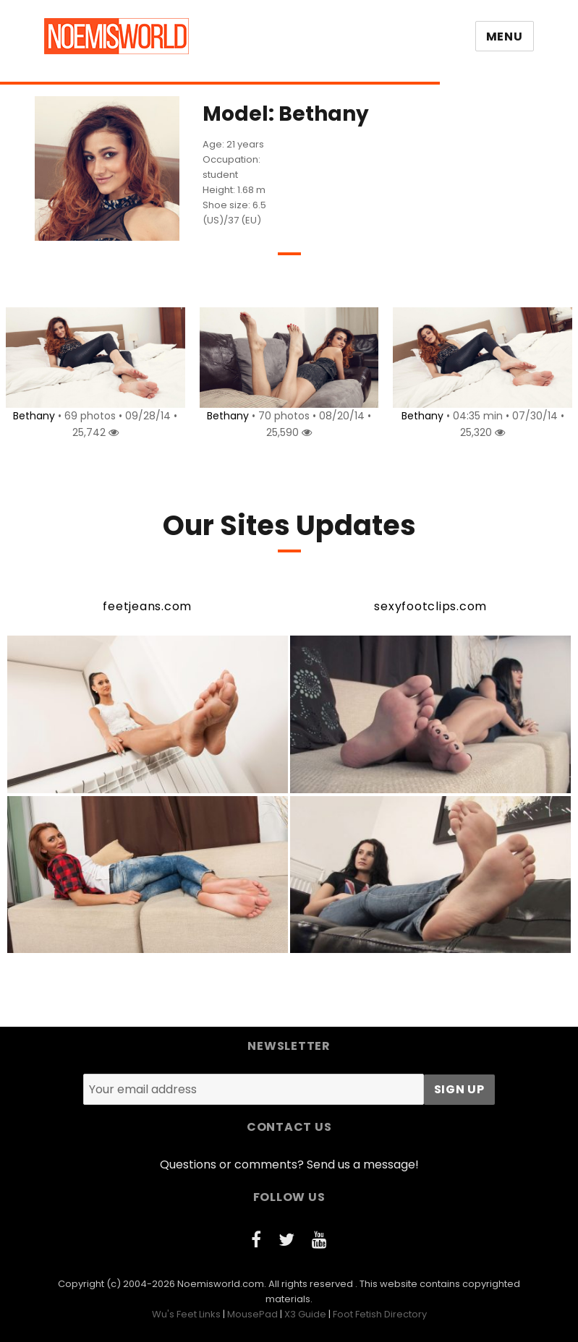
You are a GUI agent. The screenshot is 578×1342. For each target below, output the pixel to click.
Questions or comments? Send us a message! (289, 1164)
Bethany (32, 416)
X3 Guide (305, 1314)
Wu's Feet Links (186, 1314)
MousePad (252, 1314)
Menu (504, 36)
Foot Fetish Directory (380, 1314)
